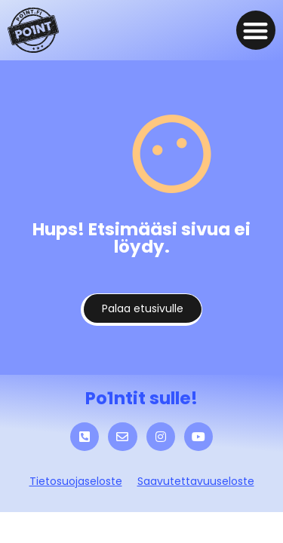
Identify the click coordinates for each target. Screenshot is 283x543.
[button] (256, 31)
